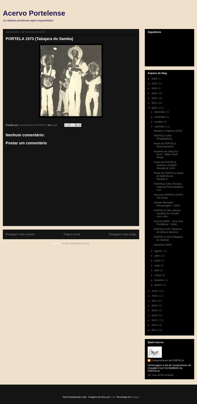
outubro (158, 121)
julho (157, 255)
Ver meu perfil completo (161, 375)
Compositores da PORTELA (167, 360)
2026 (155, 78)
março (158, 275)
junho (157, 260)
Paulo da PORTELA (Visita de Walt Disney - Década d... (168, 176)
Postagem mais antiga (122, 234)
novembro (160, 117)
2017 (155, 300)
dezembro (160, 112)
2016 (155, 305)
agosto (158, 251)
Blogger (135, 397)
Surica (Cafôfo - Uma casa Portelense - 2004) (168, 223)
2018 (155, 295)
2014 (155, 315)
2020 (155, 107)
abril (157, 270)
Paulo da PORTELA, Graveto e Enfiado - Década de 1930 (166, 165)
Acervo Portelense (34, 13)
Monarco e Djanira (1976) (168, 130)
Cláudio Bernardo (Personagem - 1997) (167, 204)
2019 (155, 291)
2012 (155, 325)
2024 (155, 88)
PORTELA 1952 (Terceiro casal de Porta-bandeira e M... (168, 186)
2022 (155, 98)
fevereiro (159, 280)
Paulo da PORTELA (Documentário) (165, 145)
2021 (155, 102)
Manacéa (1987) (163, 244)
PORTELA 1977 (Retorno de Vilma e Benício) (168, 231)
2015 (155, 310)
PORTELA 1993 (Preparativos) (163, 137)
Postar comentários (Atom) (75, 243)
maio (157, 265)
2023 (155, 93)
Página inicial (72, 234)
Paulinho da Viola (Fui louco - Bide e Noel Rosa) (166, 154)
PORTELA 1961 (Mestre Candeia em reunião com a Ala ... (167, 213)
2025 (155, 83)
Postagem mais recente (20, 234)
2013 (155, 320)
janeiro (158, 285)
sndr (113, 397)
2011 (155, 330)
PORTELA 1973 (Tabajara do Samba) (168, 238)
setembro (159, 126)
